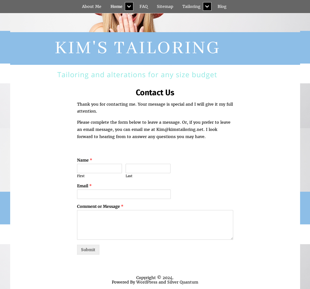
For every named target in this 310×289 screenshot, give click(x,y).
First (81, 176)
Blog (222, 6)
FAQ (144, 6)
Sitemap (165, 6)
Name (84, 160)
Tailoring (191, 6)
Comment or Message (100, 206)
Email (84, 185)
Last (129, 176)
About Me (91, 6)
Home (116, 6)
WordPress (146, 282)
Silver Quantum (182, 282)
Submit (88, 249)
